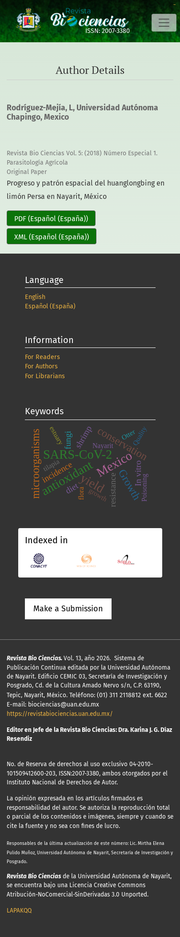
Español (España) (50, 306)
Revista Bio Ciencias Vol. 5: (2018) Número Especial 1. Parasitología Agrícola (82, 157)
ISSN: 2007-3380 (107, 31)
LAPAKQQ (19, 910)
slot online (174, 4)
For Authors (41, 366)
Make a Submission (68, 609)
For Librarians (45, 376)
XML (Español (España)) (51, 237)
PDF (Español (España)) (51, 218)
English (35, 297)
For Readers (42, 357)
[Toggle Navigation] (164, 23)
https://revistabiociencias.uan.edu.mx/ (60, 714)
